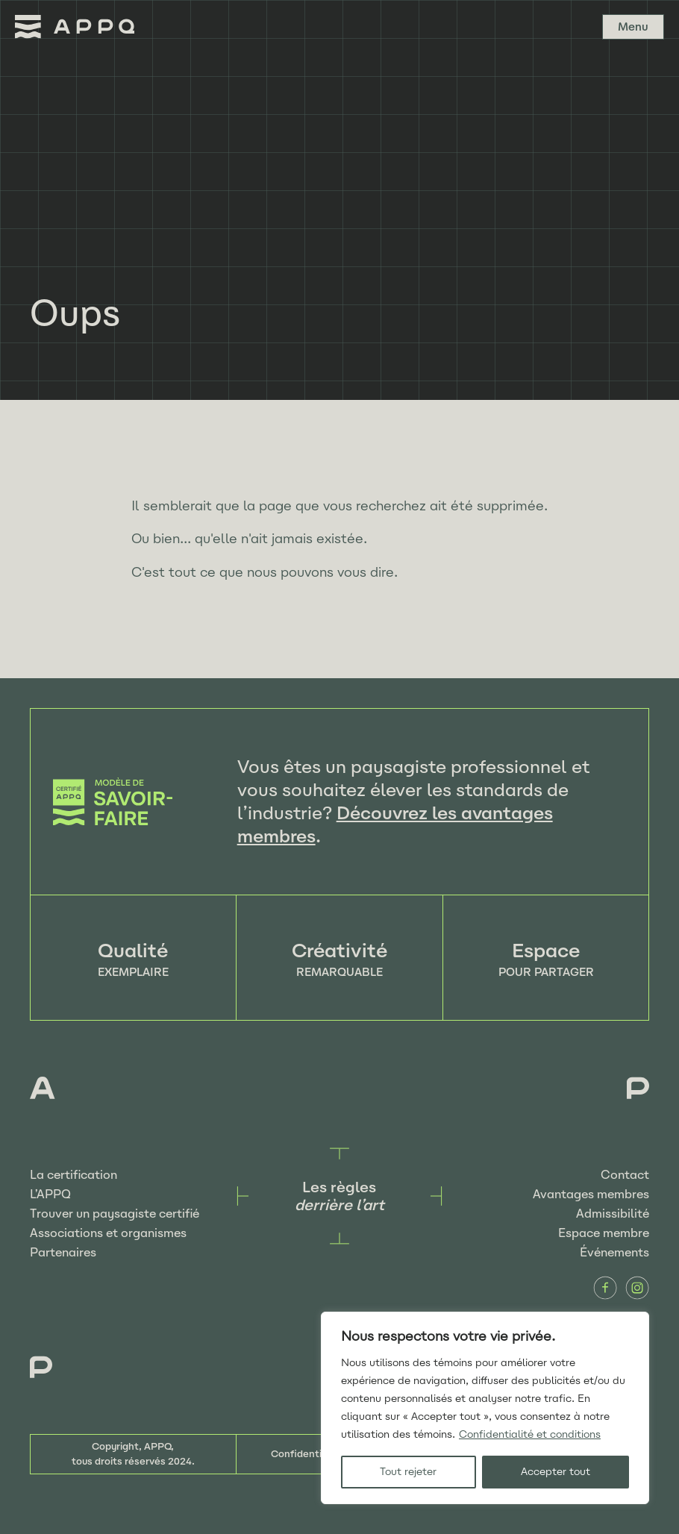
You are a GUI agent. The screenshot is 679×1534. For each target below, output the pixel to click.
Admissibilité (612, 1213)
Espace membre (603, 1233)
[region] (485, 1408)
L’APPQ (50, 1194)
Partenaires (63, 1252)
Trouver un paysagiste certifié (114, 1213)
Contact (625, 1175)
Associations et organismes (108, 1233)
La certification (73, 1175)
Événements (614, 1252)
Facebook (605, 1288)
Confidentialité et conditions (530, 1434)
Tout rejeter (408, 1471)
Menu (633, 27)
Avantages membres (591, 1194)
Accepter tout (555, 1471)
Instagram (637, 1288)
